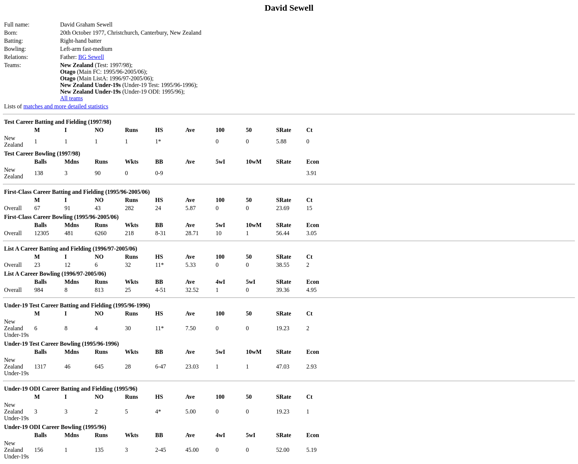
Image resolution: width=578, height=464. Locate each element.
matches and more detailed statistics (65, 106)
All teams (71, 98)
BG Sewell (91, 57)
